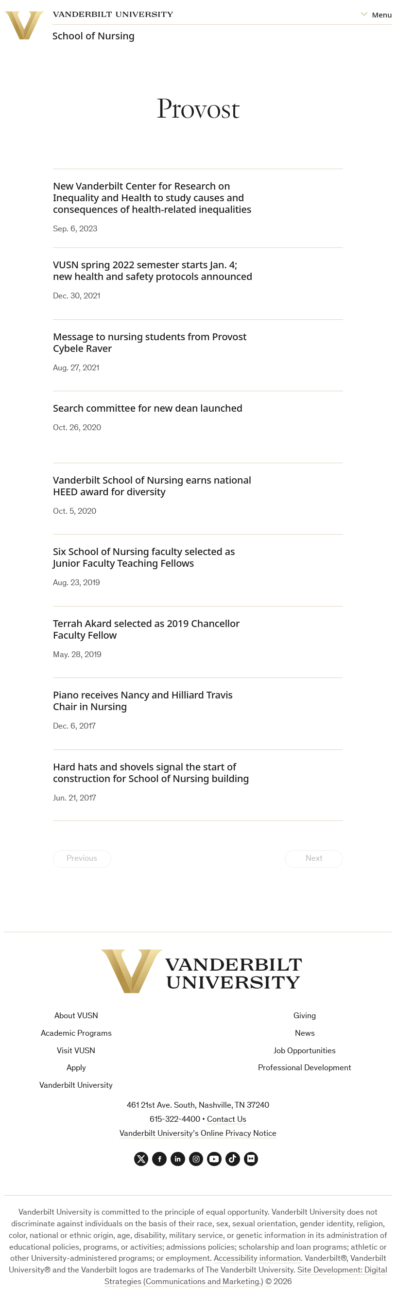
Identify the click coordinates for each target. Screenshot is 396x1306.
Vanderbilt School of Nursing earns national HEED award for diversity (152, 485)
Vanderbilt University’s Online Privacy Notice (198, 1134)
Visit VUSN (76, 1051)
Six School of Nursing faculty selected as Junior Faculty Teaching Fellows (144, 557)
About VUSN (76, 1016)
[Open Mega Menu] (376, 14)
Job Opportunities (305, 1051)
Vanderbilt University (76, 1086)
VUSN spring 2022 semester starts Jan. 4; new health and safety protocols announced (152, 270)
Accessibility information (257, 1259)
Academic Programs (76, 1034)
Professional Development (304, 1069)
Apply (76, 1069)
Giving (304, 1016)
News (305, 1034)
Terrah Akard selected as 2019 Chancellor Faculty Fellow (146, 629)
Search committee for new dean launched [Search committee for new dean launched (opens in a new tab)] (147, 408)
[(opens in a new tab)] (307, 355)
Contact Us (226, 1120)
